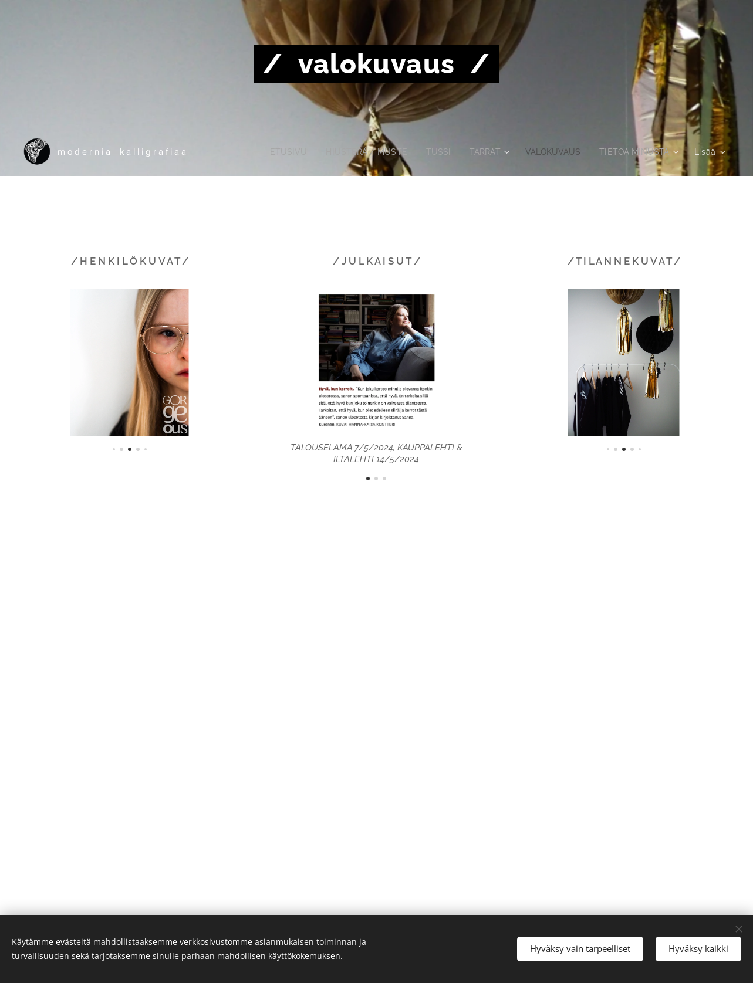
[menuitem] (273, 152)
